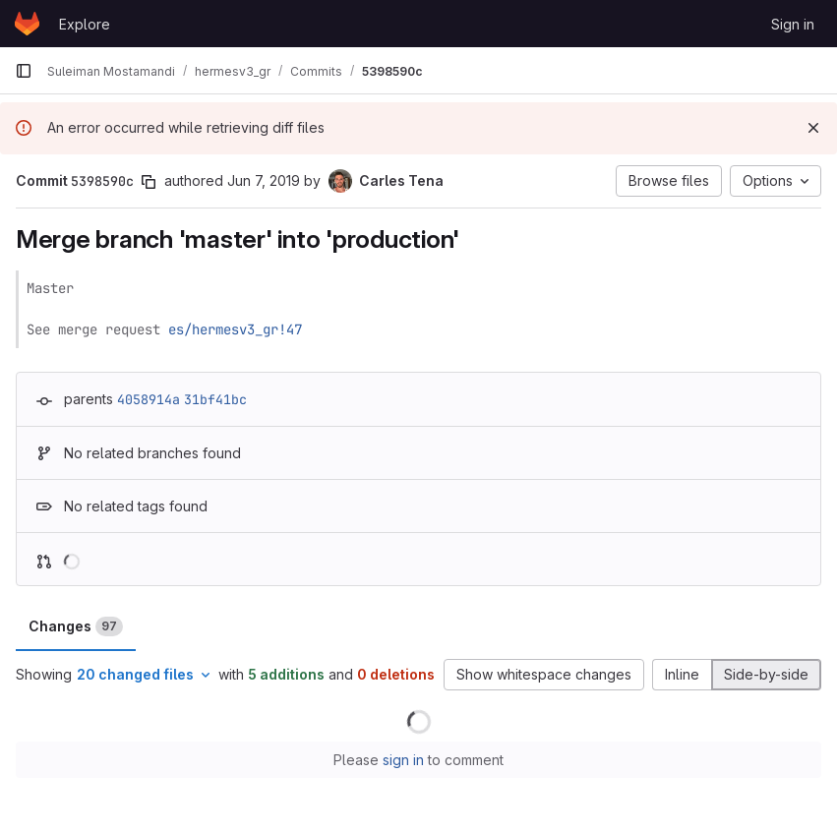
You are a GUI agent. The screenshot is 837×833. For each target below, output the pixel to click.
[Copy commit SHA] (148, 182)
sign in (403, 759)
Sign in (792, 24)
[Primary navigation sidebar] (23, 71)
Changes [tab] (76, 626)
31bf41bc (215, 399)
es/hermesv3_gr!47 (235, 329)
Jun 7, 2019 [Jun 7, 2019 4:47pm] (263, 180)
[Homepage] (27, 23)
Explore (84, 24)
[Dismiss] (813, 128)
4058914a (148, 399)
